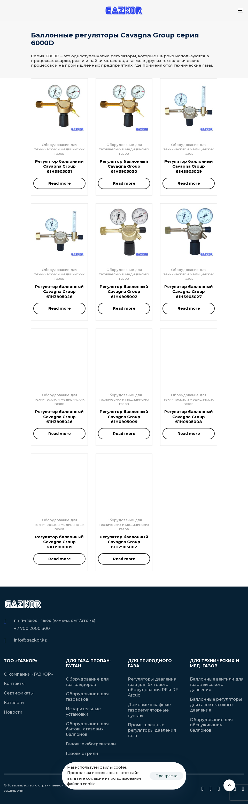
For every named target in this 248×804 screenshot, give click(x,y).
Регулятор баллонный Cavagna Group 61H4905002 (124, 291)
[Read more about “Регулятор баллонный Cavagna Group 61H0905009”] (124, 433)
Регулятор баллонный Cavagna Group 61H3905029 (188, 166)
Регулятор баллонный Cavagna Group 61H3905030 (124, 166)
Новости (13, 712)
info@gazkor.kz (30, 640)
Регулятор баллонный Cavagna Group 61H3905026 (59, 416)
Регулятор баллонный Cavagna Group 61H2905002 (124, 541)
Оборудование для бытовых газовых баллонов (87, 729)
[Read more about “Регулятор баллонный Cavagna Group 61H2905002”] (124, 559)
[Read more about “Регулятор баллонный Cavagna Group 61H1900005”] (59, 559)
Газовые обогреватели (91, 743)
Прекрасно (166, 776)
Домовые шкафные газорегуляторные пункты (149, 710)
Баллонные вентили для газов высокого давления (217, 684)
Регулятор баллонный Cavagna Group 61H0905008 (188, 416)
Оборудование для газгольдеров (87, 682)
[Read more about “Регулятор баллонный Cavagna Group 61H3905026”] (59, 433)
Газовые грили (82, 753)
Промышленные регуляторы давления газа (152, 730)
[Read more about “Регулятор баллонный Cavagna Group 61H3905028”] (59, 308)
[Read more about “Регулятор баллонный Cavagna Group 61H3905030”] (124, 183)
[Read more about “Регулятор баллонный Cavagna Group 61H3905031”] (59, 183)
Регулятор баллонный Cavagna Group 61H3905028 (59, 291)
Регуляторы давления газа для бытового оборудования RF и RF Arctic (153, 687)
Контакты (14, 683)
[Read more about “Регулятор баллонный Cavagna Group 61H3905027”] (188, 308)
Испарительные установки (83, 711)
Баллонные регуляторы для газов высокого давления (216, 705)
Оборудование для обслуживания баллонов (211, 725)
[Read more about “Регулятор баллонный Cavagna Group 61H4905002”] (124, 308)
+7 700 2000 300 (32, 628)
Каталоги (14, 702)
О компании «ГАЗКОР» (28, 674)
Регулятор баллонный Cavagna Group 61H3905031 (59, 166)
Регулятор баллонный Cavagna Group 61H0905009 (124, 416)
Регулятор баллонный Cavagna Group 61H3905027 (188, 291)
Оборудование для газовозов (87, 696)
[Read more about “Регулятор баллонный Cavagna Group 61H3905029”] (188, 183)
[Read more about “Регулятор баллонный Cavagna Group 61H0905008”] (188, 433)
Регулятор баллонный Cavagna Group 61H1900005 (59, 541)
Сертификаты (19, 693)
